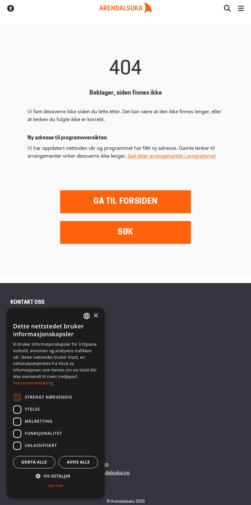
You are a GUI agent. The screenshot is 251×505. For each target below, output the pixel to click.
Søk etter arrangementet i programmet (171, 156)
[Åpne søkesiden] (227, 8)
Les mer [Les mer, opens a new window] (55, 485)
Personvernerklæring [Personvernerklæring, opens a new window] (33, 383)
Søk (125, 232)
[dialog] (56, 403)
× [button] (95, 315)
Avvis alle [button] (78, 462)
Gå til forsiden (125, 202)
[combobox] (86, 316)
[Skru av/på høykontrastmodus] (10, 8)
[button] (55, 476)
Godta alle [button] (34, 462)
